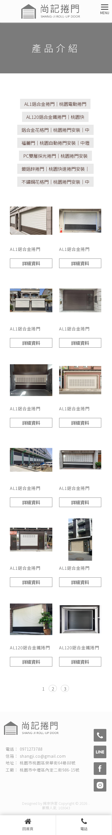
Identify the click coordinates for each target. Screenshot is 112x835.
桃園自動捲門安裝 (82, 788)
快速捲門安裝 (63, 783)
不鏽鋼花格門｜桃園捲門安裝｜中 (55, 181)
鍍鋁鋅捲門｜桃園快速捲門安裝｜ (55, 168)
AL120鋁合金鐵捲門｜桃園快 (55, 116)
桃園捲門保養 (26, 788)
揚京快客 (50, 803)
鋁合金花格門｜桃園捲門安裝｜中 (55, 129)
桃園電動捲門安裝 (52, 788)
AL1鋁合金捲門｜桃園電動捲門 (55, 103)
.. (89, 803)
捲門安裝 (20, 783)
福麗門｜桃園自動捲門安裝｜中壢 (55, 142)
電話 (83, 824)
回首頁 (27, 824)
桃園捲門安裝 (40, 783)
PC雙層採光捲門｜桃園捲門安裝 (55, 155)
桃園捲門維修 (86, 783)
